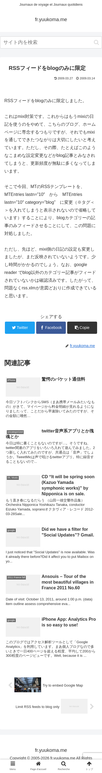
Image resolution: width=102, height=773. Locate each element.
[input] (51, 42)
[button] (96, 42)
